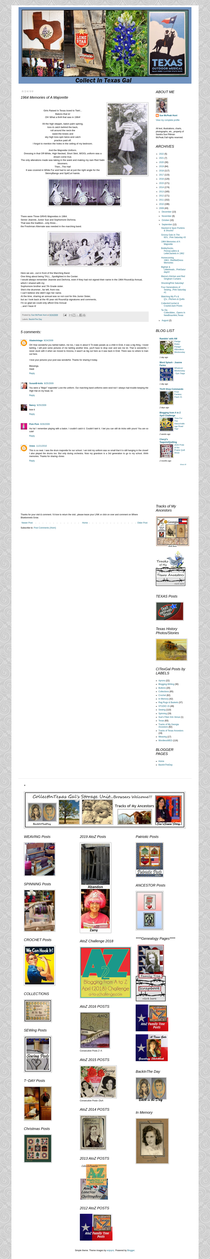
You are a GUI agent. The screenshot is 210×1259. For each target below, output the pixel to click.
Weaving (162, 736)
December (167, 212)
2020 (162, 162)
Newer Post (27, 523)
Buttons (162, 688)
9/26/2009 (45, 424)
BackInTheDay (165, 765)
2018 (162, 170)
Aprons (161, 680)
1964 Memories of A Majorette (170, 242)
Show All (183, 464)
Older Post (142, 523)
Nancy (32, 405)
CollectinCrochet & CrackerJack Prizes (171, 304)
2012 (162, 195)
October (166, 220)
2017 (162, 175)
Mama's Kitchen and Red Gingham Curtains (173, 277)
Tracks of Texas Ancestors (170, 730)
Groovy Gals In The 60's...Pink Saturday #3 (173, 236)
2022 (162, 154)
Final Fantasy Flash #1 (178, 394)
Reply (32, 373)
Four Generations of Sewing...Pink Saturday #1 (173, 290)
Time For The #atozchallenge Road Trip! (179, 423)
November (167, 216)
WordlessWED (165, 740)
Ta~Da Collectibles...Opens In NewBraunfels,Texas (173, 313)
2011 (162, 200)
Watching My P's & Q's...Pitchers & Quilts (173, 297)
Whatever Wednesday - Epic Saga (179, 370)
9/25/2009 (48, 383)
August (165, 320)
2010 (162, 204)
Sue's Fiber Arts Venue (169, 717)
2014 (162, 187)
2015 (162, 183)
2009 (162, 208)
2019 (162, 166)
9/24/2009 (48, 340)
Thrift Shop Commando (171, 389)
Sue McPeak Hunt (168, 115)
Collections (163, 691)
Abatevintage (36, 340)
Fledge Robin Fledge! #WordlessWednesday (179, 346)
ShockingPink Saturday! (172, 283)
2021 (162, 158)
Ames (32, 446)
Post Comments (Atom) (45, 528)
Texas (161, 720)
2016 (162, 179)
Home (85, 523)
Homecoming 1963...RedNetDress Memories (172, 260)
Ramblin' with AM (168, 338)
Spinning (162, 713)
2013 (162, 191)
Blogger (131, 1250)
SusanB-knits (36, 383)
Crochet (162, 695)
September (167, 224)
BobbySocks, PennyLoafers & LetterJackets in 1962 (172, 251)
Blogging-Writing (166, 684)
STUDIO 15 (164, 706)
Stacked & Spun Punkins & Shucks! (173, 229)
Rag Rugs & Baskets (168, 702)
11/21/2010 (41, 446)
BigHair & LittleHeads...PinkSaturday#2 (173, 269)
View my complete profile (168, 120)
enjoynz (110, 1250)
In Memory (163, 699)
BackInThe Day (35, 319)
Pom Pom (34, 424)
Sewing (161, 710)
